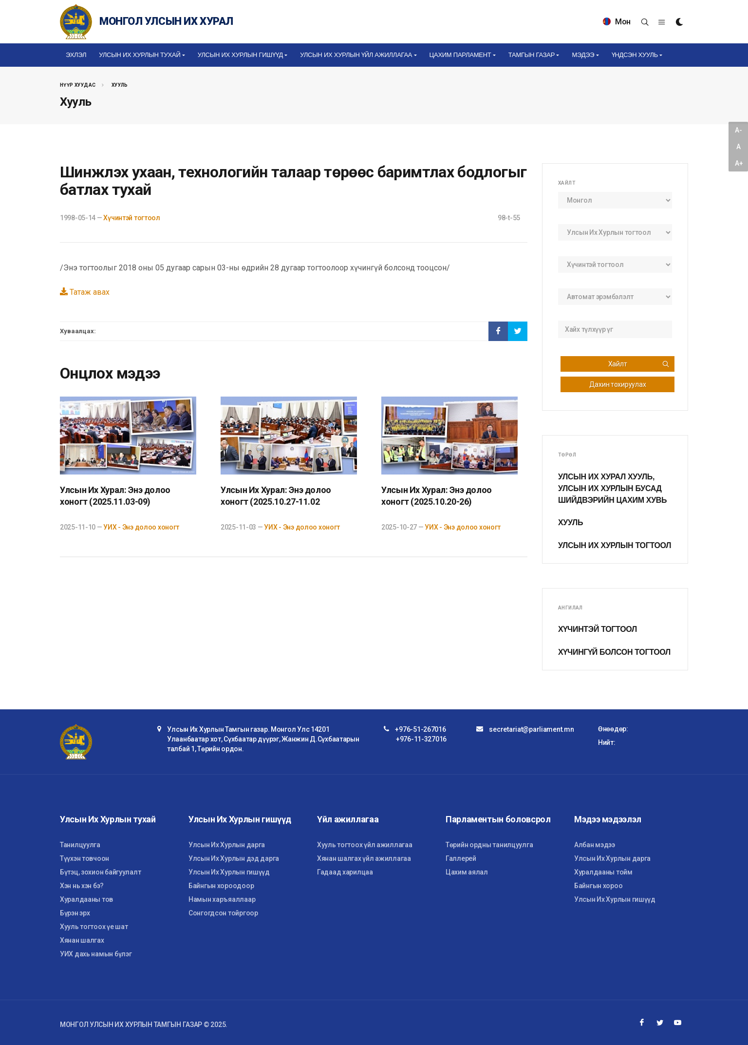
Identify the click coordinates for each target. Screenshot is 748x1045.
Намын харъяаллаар (221, 899)
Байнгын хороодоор (221, 886)
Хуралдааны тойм (603, 872)
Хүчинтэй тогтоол (131, 218)
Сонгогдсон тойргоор (223, 913)
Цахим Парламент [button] (460, 54)
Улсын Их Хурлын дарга (226, 845)
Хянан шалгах (82, 940)
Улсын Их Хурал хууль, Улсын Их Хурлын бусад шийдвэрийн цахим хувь (612, 488)
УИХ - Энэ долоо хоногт (141, 527)
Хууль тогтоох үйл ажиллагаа (364, 845)
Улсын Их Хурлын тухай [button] (139, 54)
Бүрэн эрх (75, 913)
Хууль (120, 85)
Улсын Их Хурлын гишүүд (229, 872)
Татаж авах (85, 292)
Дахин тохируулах (617, 384)
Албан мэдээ (594, 845)
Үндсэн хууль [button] (635, 54)
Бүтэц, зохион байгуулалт (100, 872)
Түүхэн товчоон (84, 858)
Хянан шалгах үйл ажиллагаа (364, 858)
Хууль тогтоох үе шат (94, 927)
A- (738, 130)
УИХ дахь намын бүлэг (95, 954)
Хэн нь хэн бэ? (82, 886)
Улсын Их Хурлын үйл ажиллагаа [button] (356, 54)
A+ (739, 163)
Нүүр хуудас (77, 85)
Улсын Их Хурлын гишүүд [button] (240, 54)
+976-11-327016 (421, 739)
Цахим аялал (467, 872)
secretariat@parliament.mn (531, 729)
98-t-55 (509, 218)
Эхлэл (76, 54)
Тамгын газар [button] (531, 54)
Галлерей (461, 858)
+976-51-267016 (420, 729)
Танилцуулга (80, 845)
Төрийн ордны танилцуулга (489, 845)
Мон (617, 21)
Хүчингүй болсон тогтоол (614, 652)
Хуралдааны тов (86, 899)
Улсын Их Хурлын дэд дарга (233, 858)
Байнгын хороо (598, 886)
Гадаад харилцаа (345, 872)
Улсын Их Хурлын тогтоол (614, 545)
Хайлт (639, 364)
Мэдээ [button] (583, 54)
